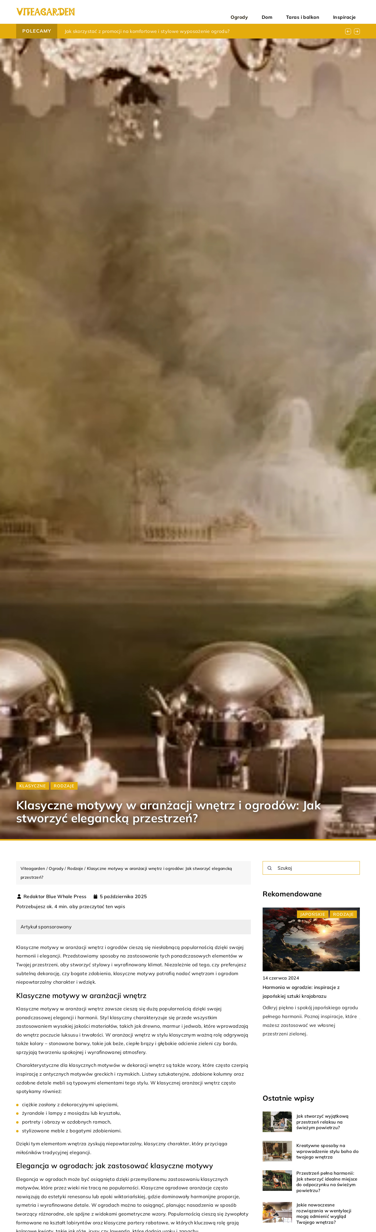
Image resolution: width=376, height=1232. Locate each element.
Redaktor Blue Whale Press (55, 896)
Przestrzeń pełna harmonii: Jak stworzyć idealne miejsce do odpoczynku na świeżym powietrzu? (326, 1181)
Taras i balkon (319, 11)
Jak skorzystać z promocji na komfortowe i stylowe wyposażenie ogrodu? (147, 31)
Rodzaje (64, 786)
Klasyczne (32, 786)
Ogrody (275, 11)
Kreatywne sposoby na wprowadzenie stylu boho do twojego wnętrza (327, 1151)
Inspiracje (350, 11)
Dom (293, 11)
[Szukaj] (270, 868)
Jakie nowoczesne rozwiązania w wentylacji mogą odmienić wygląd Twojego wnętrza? (323, 1213)
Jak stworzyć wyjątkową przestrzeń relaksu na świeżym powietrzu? (322, 1121)
